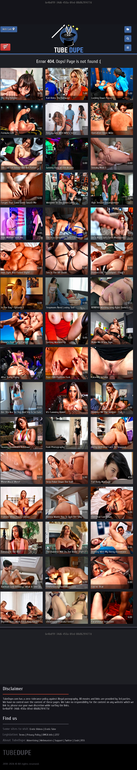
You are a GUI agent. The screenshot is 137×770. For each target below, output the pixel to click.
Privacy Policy (34, 734)
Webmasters (46, 740)
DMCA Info (48, 734)
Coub (76, 740)
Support (59, 740)
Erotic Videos (36, 729)
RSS (83, 740)
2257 (57, 734)
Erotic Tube (50, 729)
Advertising (32, 740)
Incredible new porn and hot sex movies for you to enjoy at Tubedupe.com (68, 38)
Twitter (68, 740)
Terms (22, 734)
